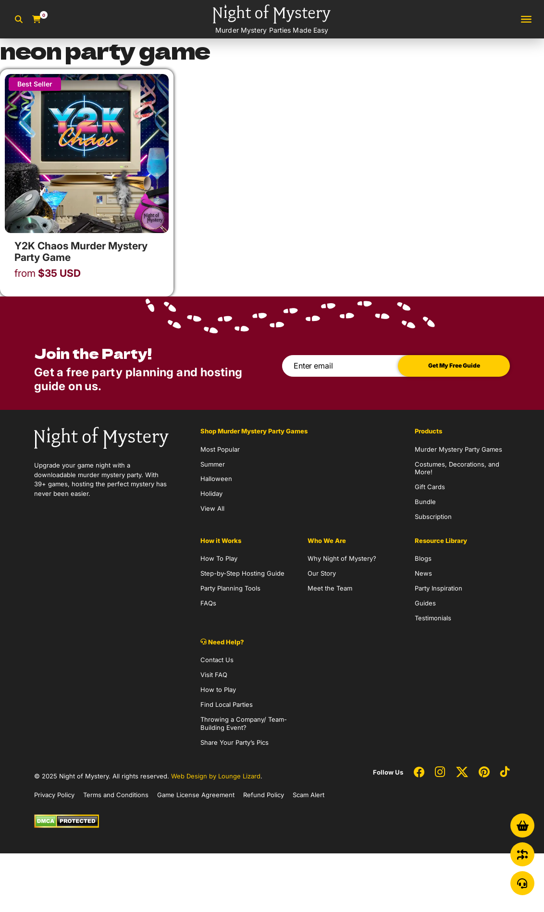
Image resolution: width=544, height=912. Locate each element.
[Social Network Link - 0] (419, 772)
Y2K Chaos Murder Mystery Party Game (81, 251)
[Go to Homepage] (272, 19)
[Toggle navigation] (526, 19)
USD (47, 273)
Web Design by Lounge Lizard (215, 776)
